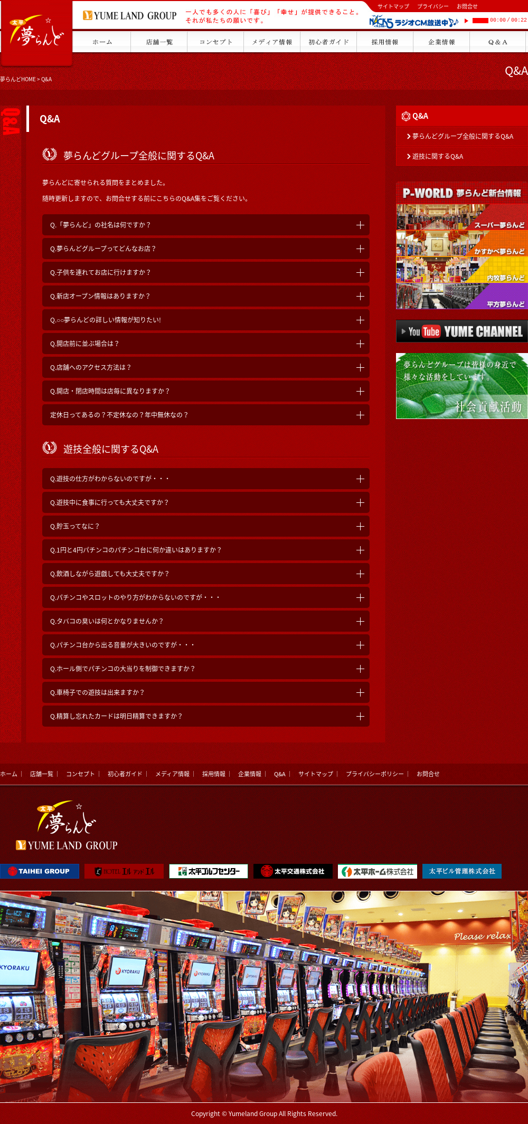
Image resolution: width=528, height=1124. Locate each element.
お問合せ (467, 6)
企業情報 (249, 773)
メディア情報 (172, 773)
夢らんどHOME (18, 79)
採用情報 (213, 773)
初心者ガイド (125, 773)
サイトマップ (393, 6)
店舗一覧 (41, 773)
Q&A (280, 773)
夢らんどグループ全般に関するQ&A (462, 136)
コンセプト (80, 773)
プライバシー (433, 6)
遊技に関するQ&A (437, 156)
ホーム (8, 773)
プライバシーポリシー (375, 773)
